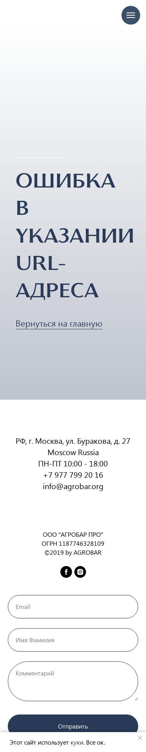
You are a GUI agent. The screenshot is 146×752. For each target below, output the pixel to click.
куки (76, 742)
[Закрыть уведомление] (140, 738)
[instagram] (80, 572)
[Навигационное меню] (131, 15)
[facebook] (66, 572)
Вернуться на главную (59, 323)
